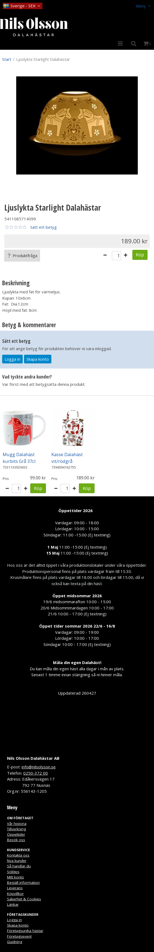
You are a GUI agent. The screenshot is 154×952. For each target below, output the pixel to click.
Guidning (14, 941)
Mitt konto (15, 877)
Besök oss (16, 839)
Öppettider (16, 834)
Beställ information (23, 882)
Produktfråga (22, 255)
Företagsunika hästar (25, 930)
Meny (141, 6)
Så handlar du (19, 866)
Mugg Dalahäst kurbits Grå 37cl (19, 457)
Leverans (15, 887)
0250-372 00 (35, 773)
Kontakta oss (18, 855)
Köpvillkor (15, 893)
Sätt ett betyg (43, 227)
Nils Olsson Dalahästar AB (33, 758)
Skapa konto (37, 359)
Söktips (13, 871)
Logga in (12, 359)
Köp (140, 254)
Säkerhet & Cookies (24, 899)
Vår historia (16, 823)
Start (6, 59)
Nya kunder (16, 860)
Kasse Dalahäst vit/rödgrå (67, 457)
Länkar (13, 904)
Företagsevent (19, 936)
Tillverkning (16, 829)
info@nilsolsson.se (39, 766)
